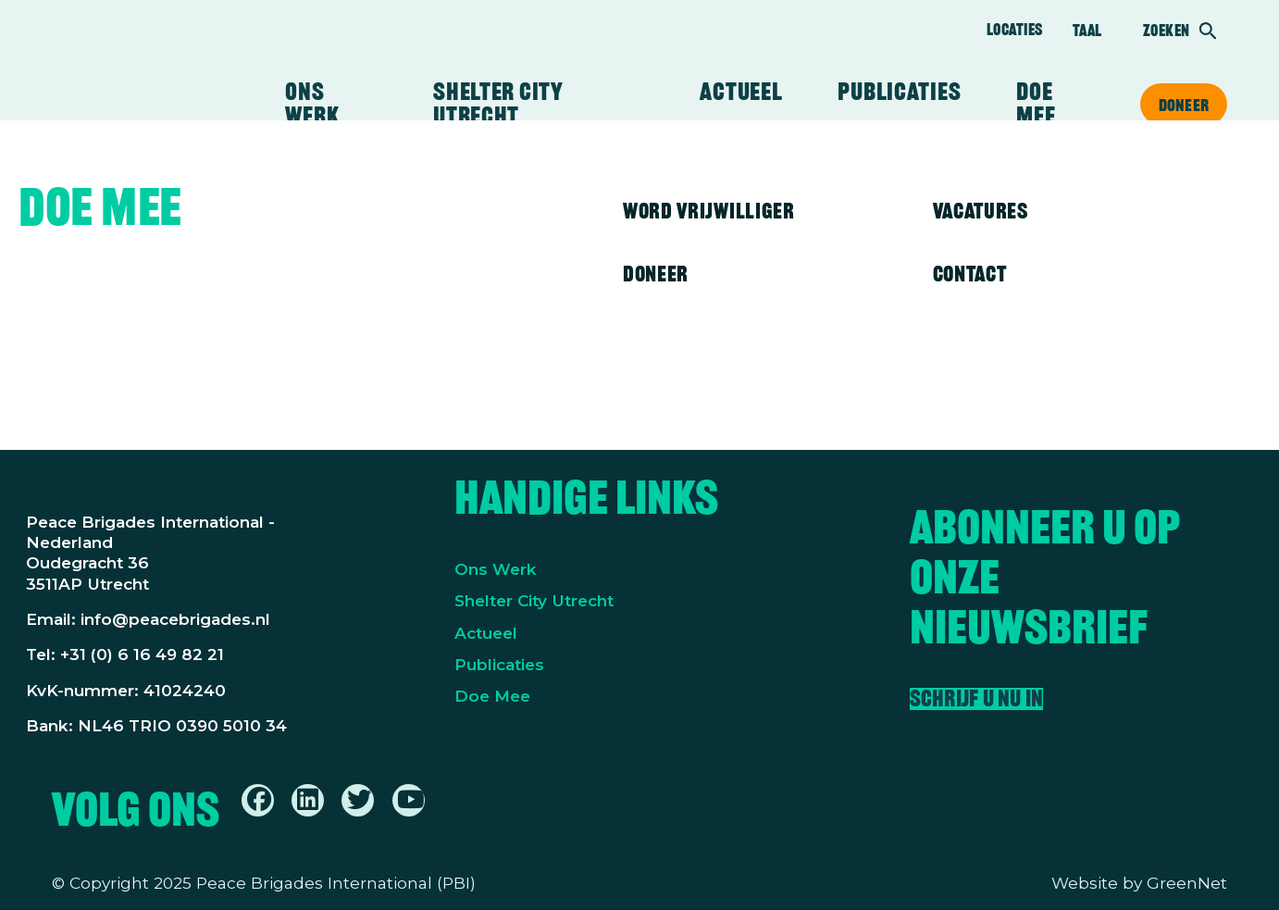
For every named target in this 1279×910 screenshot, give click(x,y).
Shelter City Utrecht (498, 104)
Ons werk (312, 104)
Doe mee (1035, 104)
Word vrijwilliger (709, 210)
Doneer (1184, 104)
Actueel (741, 92)
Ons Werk (495, 569)
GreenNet (1187, 882)
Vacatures (980, 210)
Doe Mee (492, 695)
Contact (970, 273)
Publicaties (899, 92)
